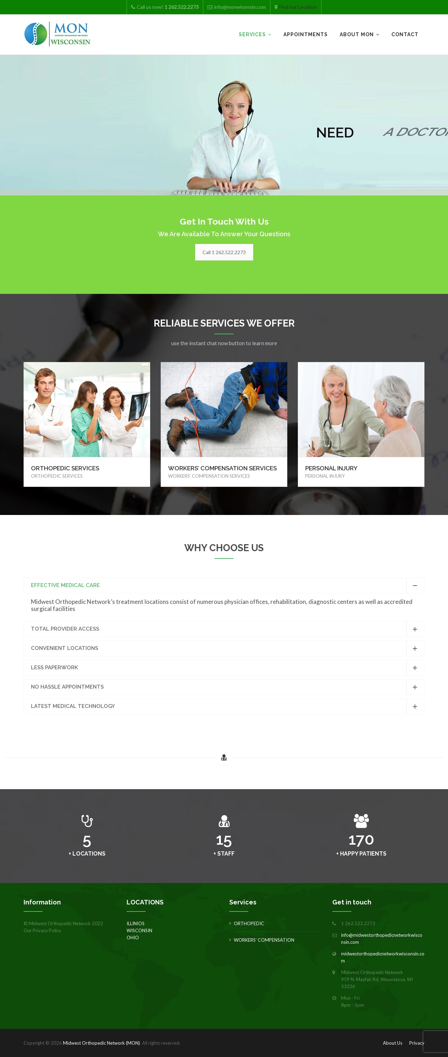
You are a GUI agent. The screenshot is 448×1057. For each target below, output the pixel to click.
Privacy (416, 1043)
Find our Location (298, 7)
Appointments (305, 34)
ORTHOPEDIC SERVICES (65, 468)
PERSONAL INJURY (331, 468)
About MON (357, 34)
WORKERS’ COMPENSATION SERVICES (222, 468)
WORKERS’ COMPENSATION (264, 940)
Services (252, 34)
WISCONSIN (139, 930)
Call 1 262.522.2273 (224, 252)
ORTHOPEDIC (249, 923)
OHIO (133, 937)
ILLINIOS (136, 923)
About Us (392, 1043)
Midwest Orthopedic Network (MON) (101, 1043)
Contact (404, 34)
